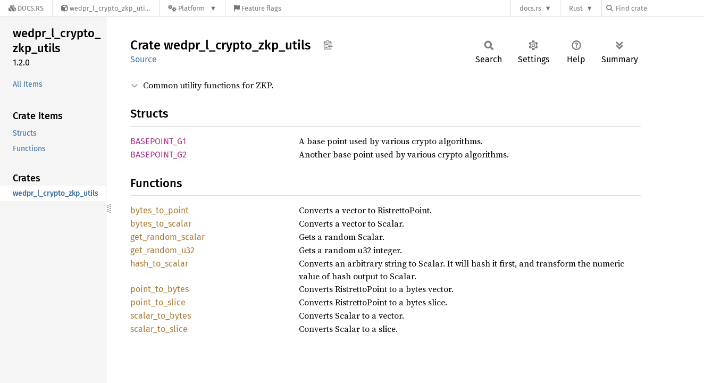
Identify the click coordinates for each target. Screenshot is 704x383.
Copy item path (328, 45)
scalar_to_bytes (160, 316)
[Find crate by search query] (659, 8)
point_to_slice (158, 302)
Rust (576, 8)
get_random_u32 (162, 250)
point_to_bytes (159, 289)
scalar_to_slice (159, 329)
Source (143, 59)
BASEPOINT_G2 (158, 154)
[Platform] (192, 8)
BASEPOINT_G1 (158, 141)
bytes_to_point (159, 210)
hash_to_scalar (159, 264)
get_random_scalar (167, 237)
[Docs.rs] (26, 8)
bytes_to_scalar (160, 224)
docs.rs (530, 8)
